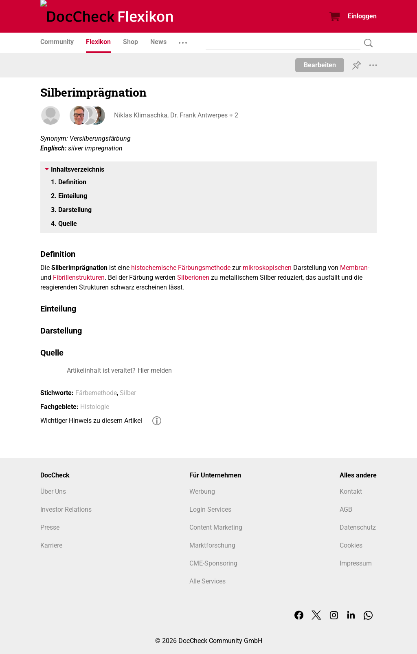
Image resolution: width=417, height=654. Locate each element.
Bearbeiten (320, 65)
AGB (346, 509)
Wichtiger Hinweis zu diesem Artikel (91, 420)
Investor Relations (66, 509)
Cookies (351, 545)
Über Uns (53, 491)
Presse (49, 527)
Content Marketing (215, 527)
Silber (128, 393)
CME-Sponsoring (213, 563)
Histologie (94, 407)
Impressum (356, 563)
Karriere (51, 545)
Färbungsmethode (204, 268)
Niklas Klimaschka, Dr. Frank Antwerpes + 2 (176, 115)
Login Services (210, 509)
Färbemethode (96, 393)
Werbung (202, 491)
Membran (354, 268)
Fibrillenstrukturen (79, 277)
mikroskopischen (267, 268)
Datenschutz (358, 527)
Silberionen (193, 277)
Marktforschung (212, 545)
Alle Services (207, 581)
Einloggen (362, 16)
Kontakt (351, 491)
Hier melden (155, 370)
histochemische (153, 268)
